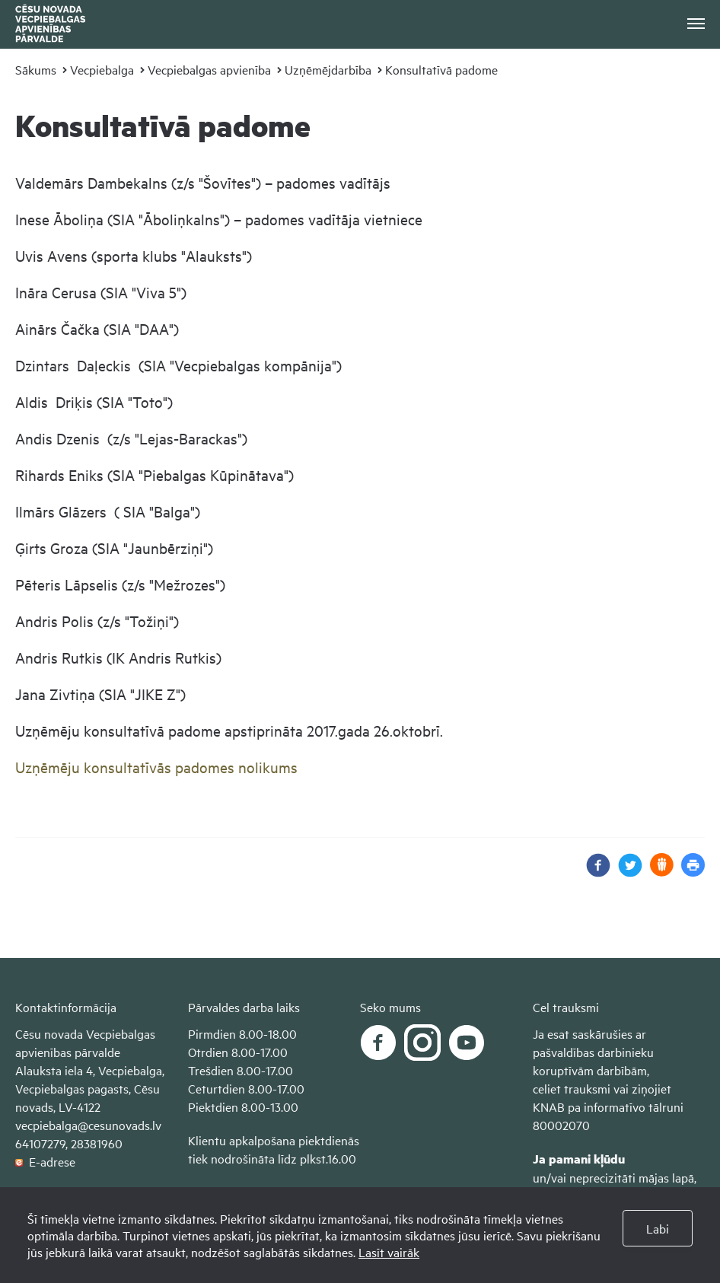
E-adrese (45, 1161)
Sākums (35, 69)
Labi (657, 1228)
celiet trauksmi (571, 1088)
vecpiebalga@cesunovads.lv (88, 1124)
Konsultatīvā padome (441, 69)
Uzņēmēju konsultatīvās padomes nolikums (156, 766)
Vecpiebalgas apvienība (209, 69)
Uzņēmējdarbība (328, 69)
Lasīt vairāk (388, 1251)
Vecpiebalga (102, 69)
